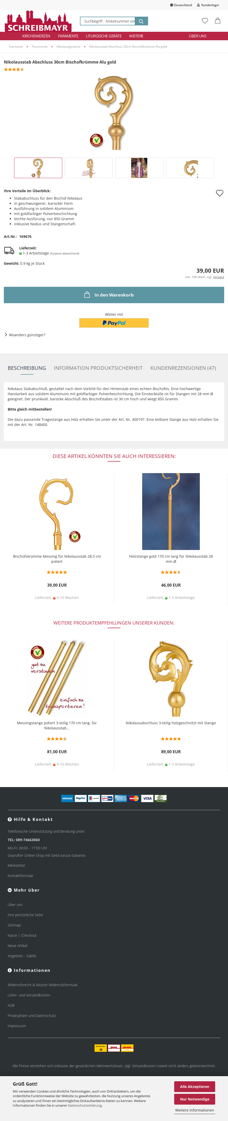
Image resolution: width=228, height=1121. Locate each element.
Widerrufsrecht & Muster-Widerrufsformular (43, 984)
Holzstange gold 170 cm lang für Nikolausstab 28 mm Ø (171, 559)
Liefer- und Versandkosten (29, 995)
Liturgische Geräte (103, 35)
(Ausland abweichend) (64, 253)
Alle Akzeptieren (194, 1086)
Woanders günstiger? (27, 334)
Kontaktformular (20, 875)
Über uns (197, 35)
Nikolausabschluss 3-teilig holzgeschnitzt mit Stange (171, 722)
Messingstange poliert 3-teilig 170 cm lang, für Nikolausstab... (57, 725)
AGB (11, 1005)
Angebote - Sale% (22, 955)
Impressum (17, 1025)
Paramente (68, 35)
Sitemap (14, 925)
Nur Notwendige (194, 1099)
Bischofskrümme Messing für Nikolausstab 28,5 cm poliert (57, 559)
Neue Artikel (17, 945)
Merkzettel (16, 865)
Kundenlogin (208, 5)
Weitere (136, 35)
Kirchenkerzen (36, 35)
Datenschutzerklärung (85, 1105)
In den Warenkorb (108, 294)
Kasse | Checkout (22, 935)
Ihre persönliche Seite (25, 914)
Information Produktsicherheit (98, 367)
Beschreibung (27, 367)
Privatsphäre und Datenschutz (32, 1015)
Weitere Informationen (194, 1110)
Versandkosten (144, 1065)
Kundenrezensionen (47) (183, 367)
